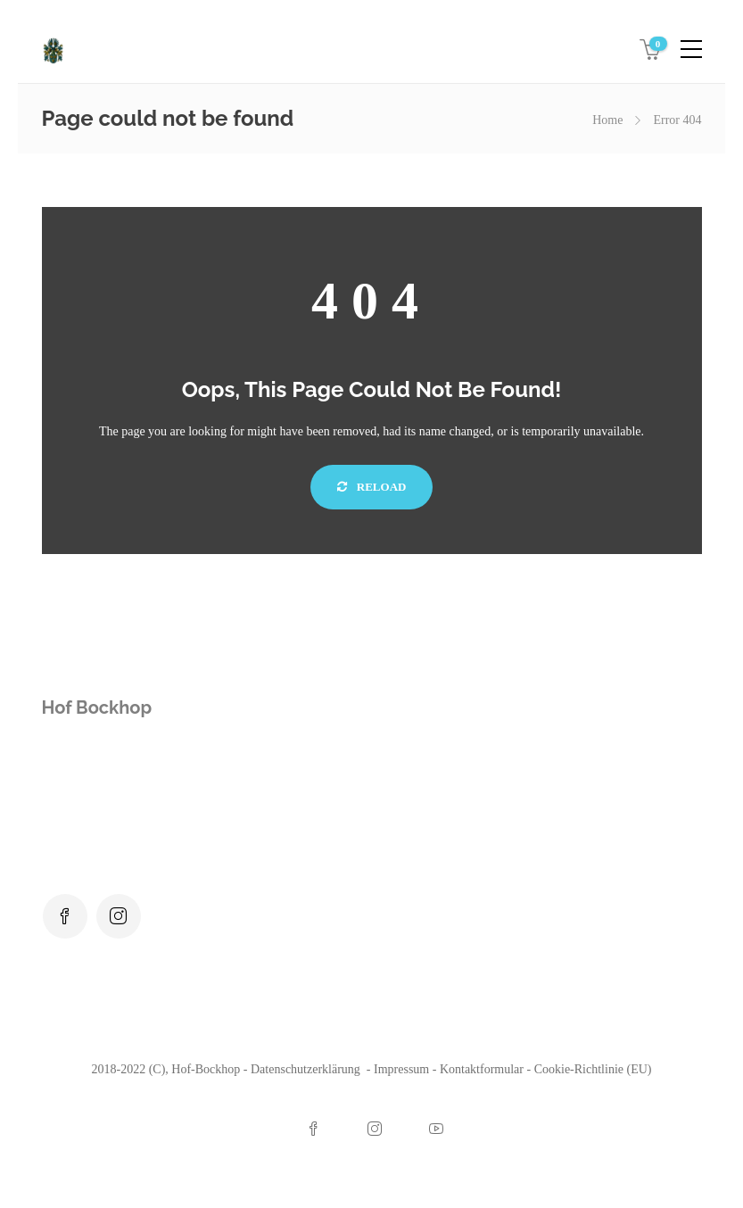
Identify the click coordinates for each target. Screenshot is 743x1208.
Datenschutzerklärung (307, 1069)
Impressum (401, 1069)
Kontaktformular (482, 1069)
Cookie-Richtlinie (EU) (593, 1069)
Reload (372, 486)
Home (607, 120)
